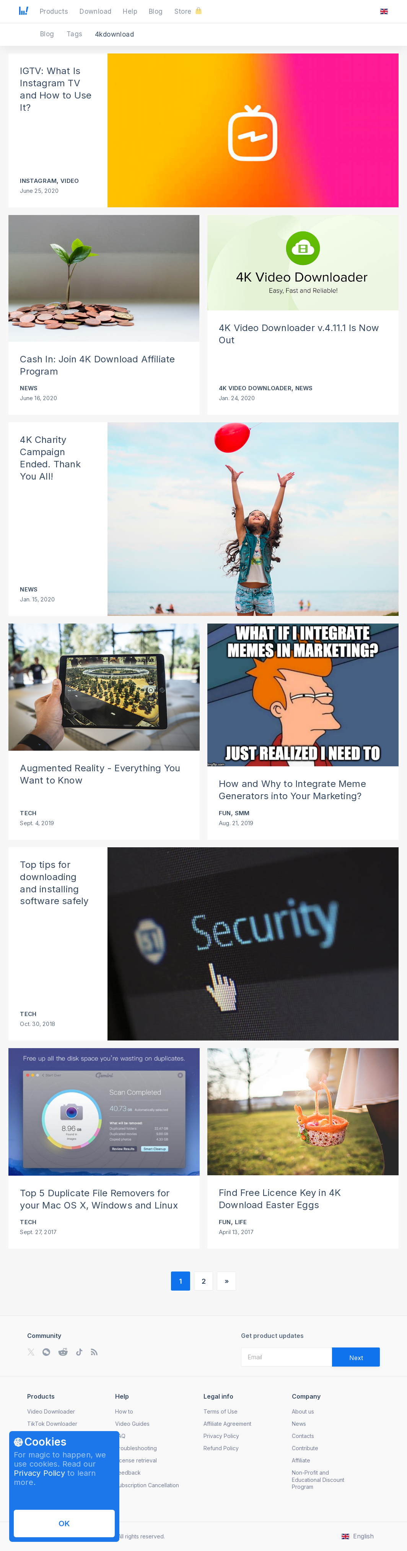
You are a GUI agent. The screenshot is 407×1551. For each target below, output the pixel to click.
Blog (48, 34)
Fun (225, 813)
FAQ (120, 1436)
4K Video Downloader (255, 388)
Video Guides (132, 1423)
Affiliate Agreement (227, 1423)
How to (124, 1411)
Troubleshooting (136, 1448)
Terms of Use (221, 1411)
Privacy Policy (39, 1473)
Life (241, 1222)
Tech (28, 813)
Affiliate (301, 1460)
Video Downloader (51, 1411)
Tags (76, 34)
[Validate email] (356, 1357)
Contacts (303, 1436)
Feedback (128, 1472)
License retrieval (136, 1460)
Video (69, 180)
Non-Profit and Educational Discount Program (318, 1479)
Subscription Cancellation (147, 1485)
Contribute (305, 1448)
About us (303, 1411)
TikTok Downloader (52, 1423)
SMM (242, 813)
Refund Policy (221, 1448)
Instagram (38, 180)
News (28, 388)
